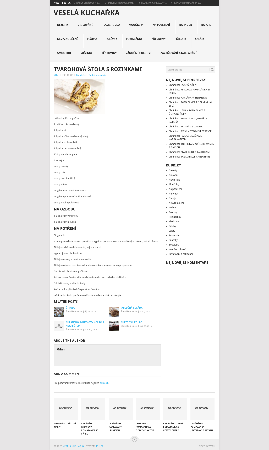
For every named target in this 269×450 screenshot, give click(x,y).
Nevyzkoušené (67, 39)
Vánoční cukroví (138, 53)
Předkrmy (158, 39)
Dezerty (63, 24)
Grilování (85, 24)
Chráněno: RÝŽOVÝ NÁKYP (183, 85)
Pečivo (92, 39)
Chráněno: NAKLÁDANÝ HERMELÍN (188, 97)
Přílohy (180, 39)
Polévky (111, 39)
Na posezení (161, 24)
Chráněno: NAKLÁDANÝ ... (153, 3)
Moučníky (136, 24)
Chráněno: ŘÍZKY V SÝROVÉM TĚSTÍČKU (191, 131)
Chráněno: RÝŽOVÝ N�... (86, 3)
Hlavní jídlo (111, 24)
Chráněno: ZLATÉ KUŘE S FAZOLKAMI (189, 152)
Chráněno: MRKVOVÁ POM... (119, 3)
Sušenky (86, 53)
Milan (56, 75)
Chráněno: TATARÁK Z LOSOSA (186, 126)
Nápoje (206, 24)
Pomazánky (134, 39)
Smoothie (64, 53)
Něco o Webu (207, 446)
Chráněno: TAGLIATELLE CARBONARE (189, 156)
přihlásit (104, 383)
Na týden (185, 24)
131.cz (99, 446)
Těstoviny (109, 53)
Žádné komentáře (97, 75)
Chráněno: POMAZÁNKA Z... (186, 3)
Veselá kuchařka (86, 13)
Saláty (200, 39)
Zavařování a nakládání (178, 53)
